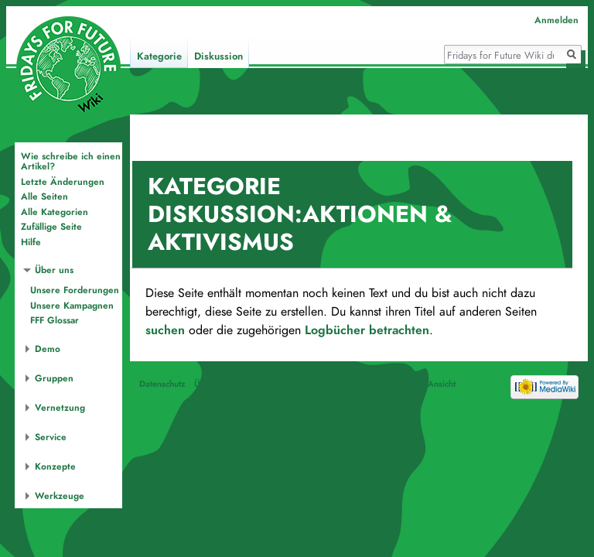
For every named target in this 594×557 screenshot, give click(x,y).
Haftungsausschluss (351, 384)
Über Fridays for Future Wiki (249, 384)
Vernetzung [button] (60, 408)
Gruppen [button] (54, 378)
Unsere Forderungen (74, 290)
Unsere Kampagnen (72, 305)
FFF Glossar (54, 320)
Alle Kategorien (54, 212)
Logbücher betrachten (367, 330)
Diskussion (218, 56)
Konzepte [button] (55, 466)
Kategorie (159, 56)
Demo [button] (47, 349)
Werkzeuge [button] (59, 496)
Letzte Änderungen (62, 182)
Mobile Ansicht (427, 384)
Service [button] (51, 437)
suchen (165, 330)
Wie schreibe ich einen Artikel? (71, 161)
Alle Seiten (44, 196)
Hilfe (31, 242)
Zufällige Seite (51, 226)
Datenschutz (162, 384)
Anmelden (556, 20)
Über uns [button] (54, 270)
